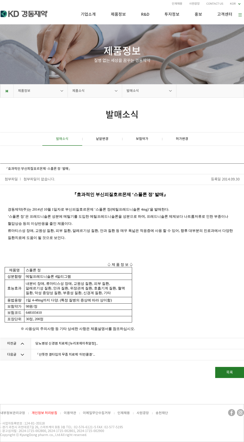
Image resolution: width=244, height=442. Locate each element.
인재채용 (177, 4)
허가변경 (182, 139)
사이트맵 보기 (240, 14)
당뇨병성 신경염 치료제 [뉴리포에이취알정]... (66, 343)
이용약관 (70, 413)
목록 (229, 372)
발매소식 (133, 91)
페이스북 (231, 412)
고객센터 (224, 14)
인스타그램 (240, 412)
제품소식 (78, 91)
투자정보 (172, 14)
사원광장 (194, 4)
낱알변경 (102, 139)
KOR (233, 4)
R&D (145, 14)
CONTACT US (214, 4)
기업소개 (88, 14)
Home (6, 90)
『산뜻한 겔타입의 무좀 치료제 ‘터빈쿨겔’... (65, 355)
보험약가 (142, 139)
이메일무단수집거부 (97, 413)
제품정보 (118, 14)
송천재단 (162, 413)
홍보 (198, 14)
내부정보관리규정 (12, 413)
